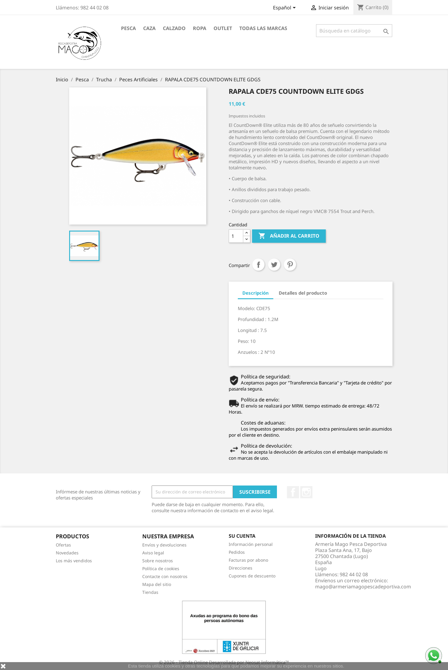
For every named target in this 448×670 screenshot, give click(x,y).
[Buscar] (354, 30)
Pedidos (237, 552)
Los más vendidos (74, 560)
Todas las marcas (263, 28)
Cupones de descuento (252, 576)
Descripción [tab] (255, 293)
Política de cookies (160, 568)
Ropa (199, 28)
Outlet (223, 28)
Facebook (293, 492)
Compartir (258, 265)
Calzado (174, 28)
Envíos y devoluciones (164, 545)
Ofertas (63, 545)
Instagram (306, 492)
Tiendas (150, 592)
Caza (149, 28)
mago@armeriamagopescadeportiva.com (363, 586)
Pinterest (290, 265)
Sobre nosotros (157, 560)
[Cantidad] (236, 236)
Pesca (128, 28)
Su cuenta (242, 536)
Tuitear (274, 265)
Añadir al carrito (288, 236)
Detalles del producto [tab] (303, 293)
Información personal (251, 544)
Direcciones (240, 568)
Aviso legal (153, 553)
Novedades (67, 553)
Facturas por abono (248, 560)
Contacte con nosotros (164, 576)
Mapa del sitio (156, 584)
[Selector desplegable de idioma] (285, 8)
